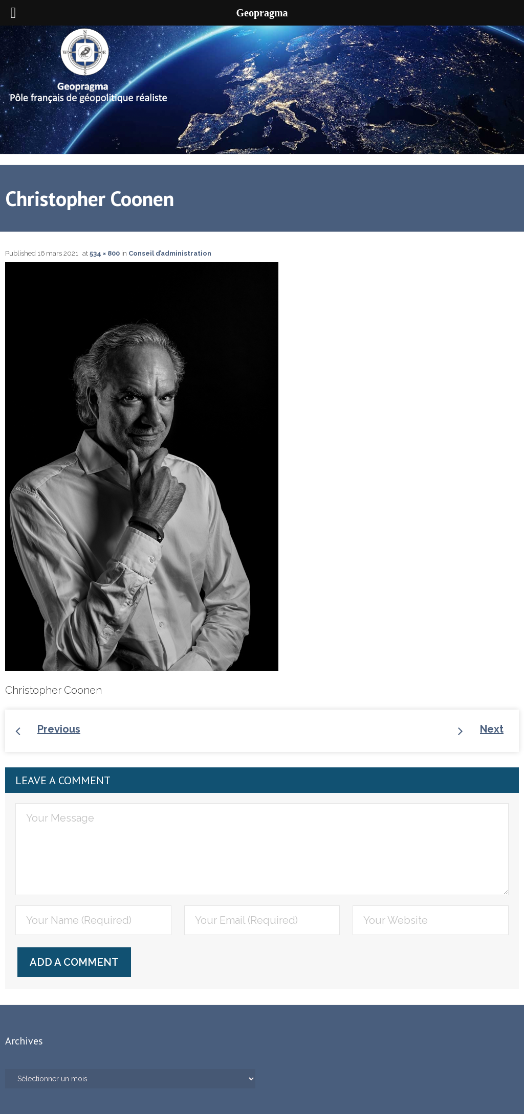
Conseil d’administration (169, 253)
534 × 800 (105, 253)
